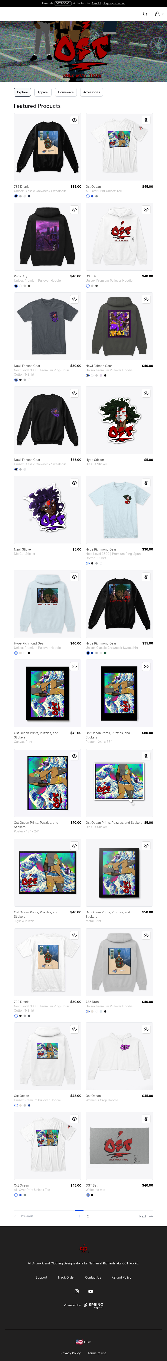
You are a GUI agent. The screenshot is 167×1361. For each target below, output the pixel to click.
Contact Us (93, 1277)
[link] (47, 147)
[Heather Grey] (24, 379)
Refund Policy (121, 1277)
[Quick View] (74, 120)
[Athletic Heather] (24, 286)
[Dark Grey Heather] (29, 286)
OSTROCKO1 (63, 3)
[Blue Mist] (16, 653)
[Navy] (29, 196)
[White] (24, 196)
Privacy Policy (70, 1353)
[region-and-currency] (83, 1342)
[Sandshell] (20, 653)
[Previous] (23, 1214)
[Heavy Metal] (16, 379)
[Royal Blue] (92, 196)
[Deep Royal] (92, 653)
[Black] (16, 196)
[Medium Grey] (96, 196)
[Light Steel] (20, 196)
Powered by (83, 1306)
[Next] (146, 1214)
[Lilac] (101, 375)
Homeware (66, 92)
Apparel (42, 92)
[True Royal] (29, 1105)
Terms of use (97, 1353)
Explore (22, 92)
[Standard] (88, 196)
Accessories (91, 92)
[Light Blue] (88, 563)
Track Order (66, 1277)
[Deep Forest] (105, 653)
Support (41, 1277)
